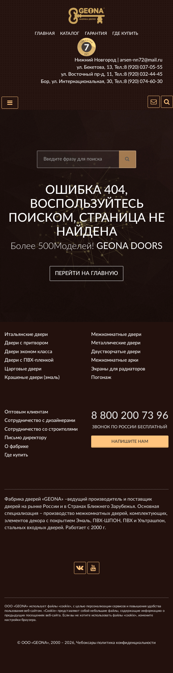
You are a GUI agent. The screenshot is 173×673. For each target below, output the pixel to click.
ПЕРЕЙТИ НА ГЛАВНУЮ (86, 273)
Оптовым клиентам (26, 411)
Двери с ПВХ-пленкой (29, 360)
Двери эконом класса (28, 351)
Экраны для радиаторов (118, 368)
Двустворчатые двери (115, 351)
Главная (45, 33)
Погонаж (101, 377)
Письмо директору (25, 437)
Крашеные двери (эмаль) (32, 377)
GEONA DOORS (130, 245)
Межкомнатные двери (116, 334)
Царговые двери (23, 368)
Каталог (69, 33)
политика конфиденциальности (126, 643)
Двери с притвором (26, 342)
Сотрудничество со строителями (41, 429)
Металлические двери (115, 342)
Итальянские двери (26, 334)
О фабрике (16, 446)
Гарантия (96, 33)
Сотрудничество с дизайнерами (40, 420)
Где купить (125, 33)
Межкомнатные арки (114, 360)
